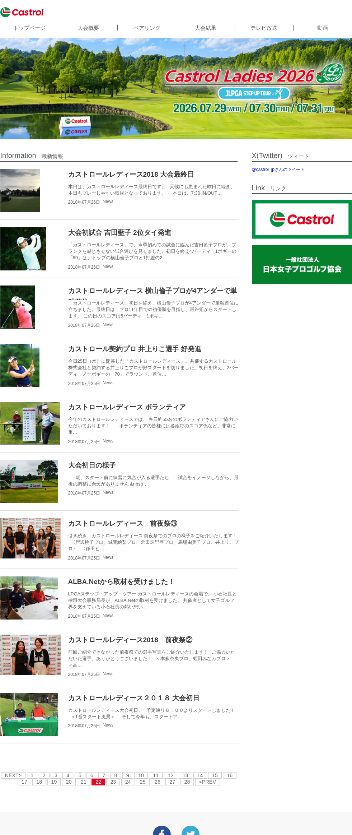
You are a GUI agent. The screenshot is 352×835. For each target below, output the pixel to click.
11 (156, 775)
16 (230, 775)
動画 (322, 28)
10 (141, 775)
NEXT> (13, 775)
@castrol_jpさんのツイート (278, 169)
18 (39, 782)
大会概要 (88, 28)
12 (170, 775)
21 (83, 782)
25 (143, 782)
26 (157, 782)
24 (128, 782)
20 (69, 782)
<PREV (207, 782)
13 (185, 775)
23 (113, 782)
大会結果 (205, 28)
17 (24, 782)
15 (215, 775)
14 (200, 775)
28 (187, 782)
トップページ (29, 28)
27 (172, 782)
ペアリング (146, 28)
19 (54, 782)
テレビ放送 (263, 28)
